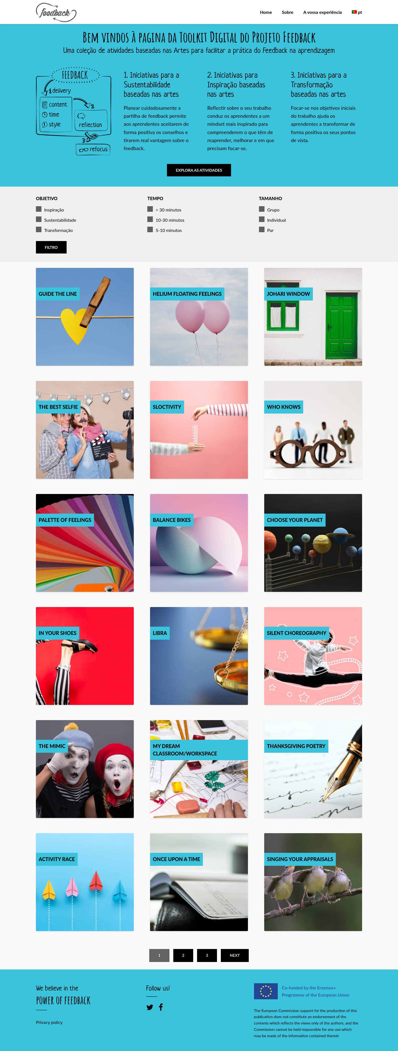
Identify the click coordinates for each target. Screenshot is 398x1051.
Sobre (287, 12)
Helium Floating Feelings (187, 292)
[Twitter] (149, 1005)
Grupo (269, 208)
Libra (160, 631)
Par (266, 228)
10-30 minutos (165, 218)
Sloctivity (167, 405)
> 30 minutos (164, 208)
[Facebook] (161, 1005)
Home (266, 12)
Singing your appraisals (300, 857)
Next (235, 953)
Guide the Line (58, 292)
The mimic (52, 744)
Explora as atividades (199, 170)
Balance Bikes (172, 518)
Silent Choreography (296, 631)
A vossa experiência (322, 12)
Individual (272, 218)
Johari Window (288, 292)
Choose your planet (295, 518)
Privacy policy (49, 1020)
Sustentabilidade (56, 218)
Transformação (54, 228)
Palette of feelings (65, 518)
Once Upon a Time (176, 857)
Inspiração (50, 208)
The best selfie (58, 405)
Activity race (57, 857)
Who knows (283, 405)
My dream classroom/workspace (185, 748)
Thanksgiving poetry (296, 744)
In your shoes (58, 631)
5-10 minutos (164, 228)
